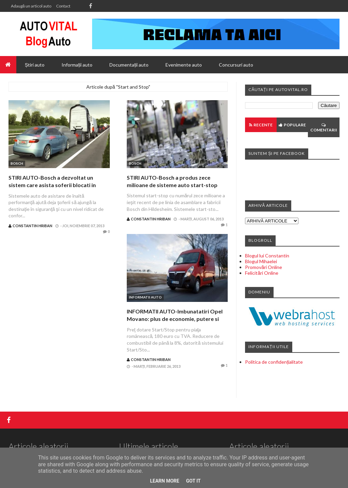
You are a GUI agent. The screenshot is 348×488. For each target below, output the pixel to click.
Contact (63, 5)
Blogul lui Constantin (267, 255)
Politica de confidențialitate (274, 362)
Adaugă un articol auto (31, 5)
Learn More (164, 481)
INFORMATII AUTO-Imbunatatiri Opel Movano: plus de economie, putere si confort (175, 319)
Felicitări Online (261, 273)
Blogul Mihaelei (261, 261)
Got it (193, 481)
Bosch (17, 163)
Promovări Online (263, 267)
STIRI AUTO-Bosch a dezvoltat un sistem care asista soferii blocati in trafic (52, 185)
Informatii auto (145, 297)
